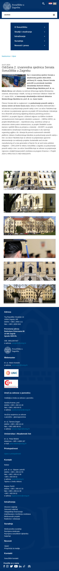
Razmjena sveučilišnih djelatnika (16, 534)
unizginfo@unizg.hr (19, 343)
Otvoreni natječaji (10, 507)
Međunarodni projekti (12, 516)
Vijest (14, 56)
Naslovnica (6, 56)
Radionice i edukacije (12, 519)
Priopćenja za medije (12, 548)
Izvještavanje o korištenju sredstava (17, 514)
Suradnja (18, 41)
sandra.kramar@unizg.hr (21, 410)
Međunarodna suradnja (12, 529)
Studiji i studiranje (23, 32)
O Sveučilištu (20, 27)
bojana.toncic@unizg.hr (20, 496)
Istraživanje (19, 36)
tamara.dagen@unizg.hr (21, 429)
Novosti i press (21, 45)
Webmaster (9, 357)
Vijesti (6, 546)
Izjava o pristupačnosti (12, 454)
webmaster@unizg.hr (20, 365)
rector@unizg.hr (18, 479)
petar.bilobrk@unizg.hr (18, 444)
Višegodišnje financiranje (13, 512)
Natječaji (7, 536)
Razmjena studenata (12, 531)
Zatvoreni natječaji (11, 509)
